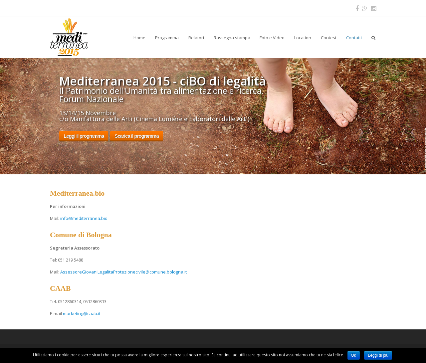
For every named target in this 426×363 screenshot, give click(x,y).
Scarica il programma (136, 136)
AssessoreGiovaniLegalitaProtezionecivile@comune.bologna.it (123, 272)
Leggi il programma (84, 136)
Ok (353, 355)
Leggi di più (378, 355)
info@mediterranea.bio (83, 218)
